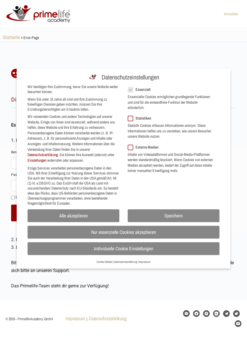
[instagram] (206, 313)
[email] (186, 313)
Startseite (11, 37)
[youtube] (238, 323)
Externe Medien (145, 143)
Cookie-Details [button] (104, 258)
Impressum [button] (144, 258)
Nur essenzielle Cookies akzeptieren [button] (123, 228)
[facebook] (196, 313)
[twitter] (236, 313)
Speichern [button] (173, 211)
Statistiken (141, 114)
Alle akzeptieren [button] (73, 211)
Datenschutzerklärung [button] (125, 258)
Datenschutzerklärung (107, 318)
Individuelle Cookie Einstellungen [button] (123, 244)
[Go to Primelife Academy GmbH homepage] (39, 13)
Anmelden (231, 13)
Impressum (75, 318)
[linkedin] (216, 313)
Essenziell (141, 85)
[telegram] (226, 313)
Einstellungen (37, 156)
